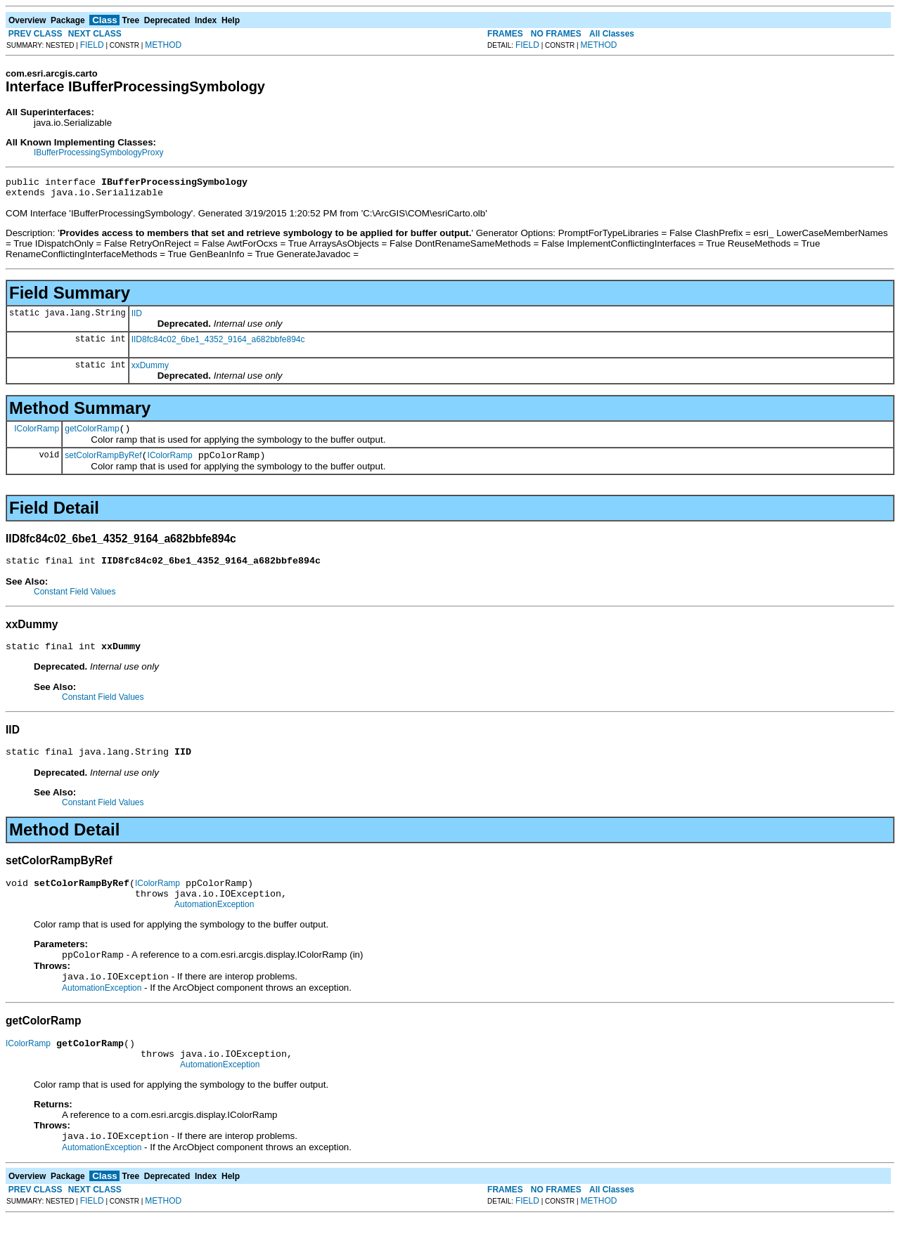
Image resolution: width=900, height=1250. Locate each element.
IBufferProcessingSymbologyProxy (99, 152)
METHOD (163, 45)
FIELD (92, 45)
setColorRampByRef (103, 464)
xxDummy (150, 370)
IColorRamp (36, 434)
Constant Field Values (75, 602)
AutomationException (214, 925)
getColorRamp (92, 435)
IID (136, 318)
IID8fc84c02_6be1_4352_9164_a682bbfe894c (218, 344)
